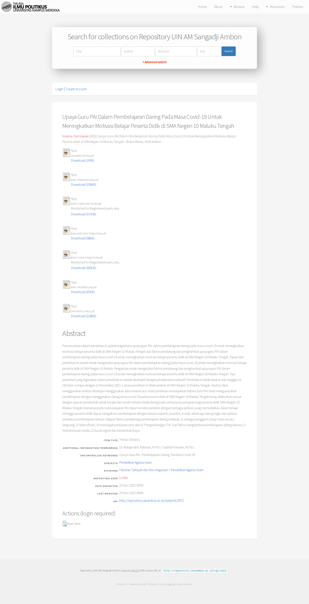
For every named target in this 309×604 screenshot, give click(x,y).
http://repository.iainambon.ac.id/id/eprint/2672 (151, 500)
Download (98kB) (83, 238)
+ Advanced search (154, 62)
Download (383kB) (83, 268)
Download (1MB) (82, 160)
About (218, 7)
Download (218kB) (83, 316)
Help (255, 7)
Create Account (76, 89)
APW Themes (148, 583)
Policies (297, 7)
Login (59, 89)
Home (202, 7)
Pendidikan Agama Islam (135, 462)
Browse (239, 7)
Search (228, 51)
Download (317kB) (83, 214)
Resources (277, 7)
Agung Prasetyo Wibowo (180, 583)
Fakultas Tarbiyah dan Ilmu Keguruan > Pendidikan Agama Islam (161, 470)
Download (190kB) (83, 184)
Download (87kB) (83, 292)
